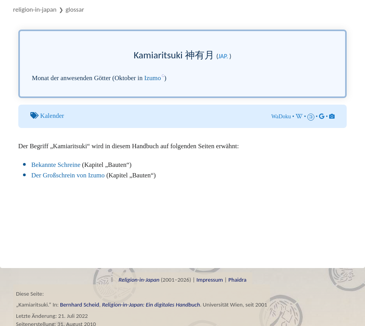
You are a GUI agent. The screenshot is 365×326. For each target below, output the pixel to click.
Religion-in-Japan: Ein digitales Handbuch (151, 304)
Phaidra (237, 279)
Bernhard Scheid (79, 304)
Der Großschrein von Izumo (67, 175)
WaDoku (281, 116)
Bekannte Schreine (55, 164)
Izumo (152, 78)
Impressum (209, 279)
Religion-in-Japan (35, 9)
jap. (223, 56)
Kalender (52, 115)
